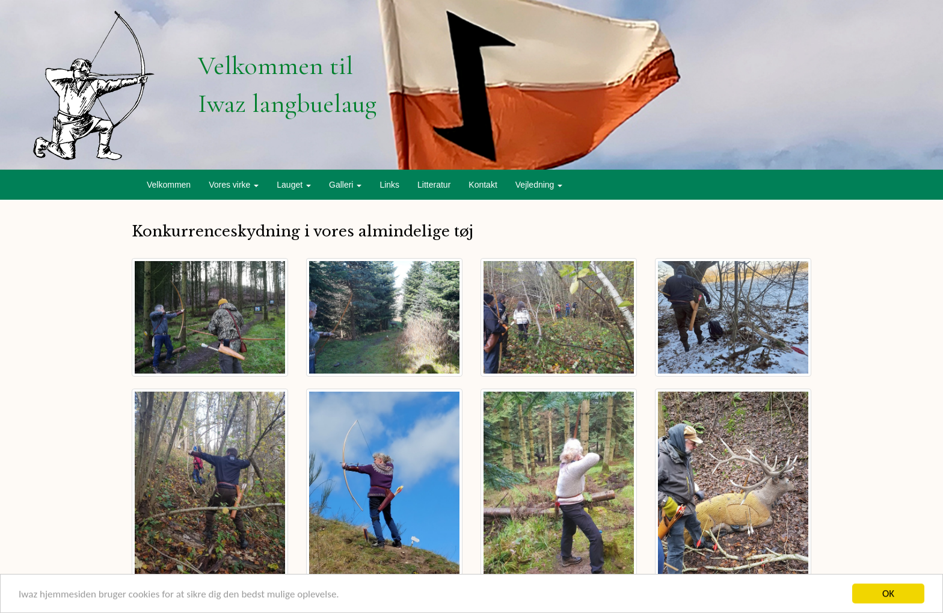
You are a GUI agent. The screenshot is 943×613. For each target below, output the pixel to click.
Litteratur (433, 184)
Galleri (345, 184)
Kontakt (482, 184)
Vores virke (234, 184)
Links (389, 184)
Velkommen (169, 184)
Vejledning (539, 184)
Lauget (294, 184)
